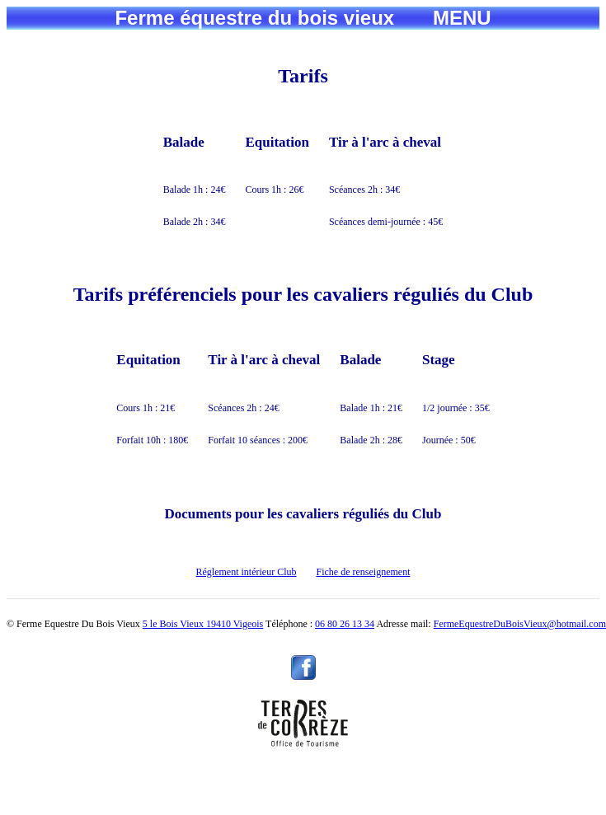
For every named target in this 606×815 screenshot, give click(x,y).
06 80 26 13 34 (344, 624)
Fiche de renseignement (364, 572)
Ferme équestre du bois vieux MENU (303, 18)
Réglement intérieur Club (246, 572)
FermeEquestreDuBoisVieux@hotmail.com (520, 624)
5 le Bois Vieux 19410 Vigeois (203, 624)
